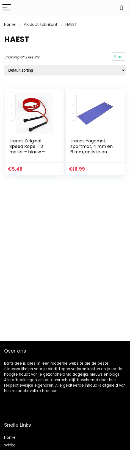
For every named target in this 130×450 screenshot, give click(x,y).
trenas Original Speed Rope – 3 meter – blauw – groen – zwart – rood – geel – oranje (32, 152)
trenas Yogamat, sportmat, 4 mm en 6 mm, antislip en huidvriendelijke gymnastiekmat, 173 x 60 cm (91, 154)
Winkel (10, 445)
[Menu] (6, 7)
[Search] (121, 7)
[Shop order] (65, 70)
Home (10, 24)
